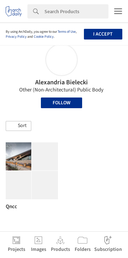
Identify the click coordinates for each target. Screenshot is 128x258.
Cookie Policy (44, 36)
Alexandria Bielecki (61, 82)
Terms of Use (67, 31)
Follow (61, 102)
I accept (103, 34)
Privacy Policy (16, 36)
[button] (18, 126)
